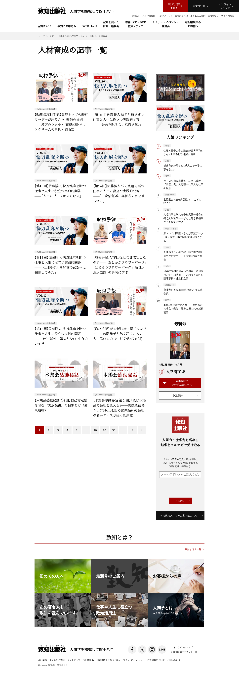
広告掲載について (156, 660)
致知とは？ (44, 26)
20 (104, 430)
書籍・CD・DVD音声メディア (135, 24)
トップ (41, 36)
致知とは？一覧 (193, 549)
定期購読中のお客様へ (193, 24)
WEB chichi (89, 26)
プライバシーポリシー (134, 660)
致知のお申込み (66, 26)
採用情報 (88, 660)
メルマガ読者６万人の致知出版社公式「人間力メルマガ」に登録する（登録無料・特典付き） (180, 462)
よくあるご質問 (57, 660)
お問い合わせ (173, 660)
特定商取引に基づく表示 (108, 660)
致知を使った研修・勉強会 (111, 24)
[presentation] (184, 487)
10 (95, 430)
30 (113, 430)
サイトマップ (73, 660)
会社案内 (42, 660)
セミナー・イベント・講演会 (165, 24)
